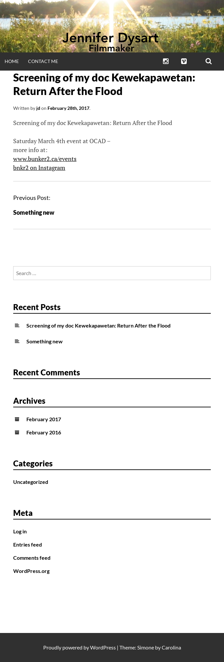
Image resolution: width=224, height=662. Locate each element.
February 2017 (43, 419)
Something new (33, 212)
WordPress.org (31, 571)
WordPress (103, 647)
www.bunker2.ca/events (45, 159)
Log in (20, 531)
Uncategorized (30, 482)
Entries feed (27, 544)
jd (38, 108)
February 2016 (43, 432)
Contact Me (43, 61)
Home (12, 61)
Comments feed (31, 557)
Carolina (171, 647)
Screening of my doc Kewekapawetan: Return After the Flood (98, 325)
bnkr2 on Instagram (39, 168)
